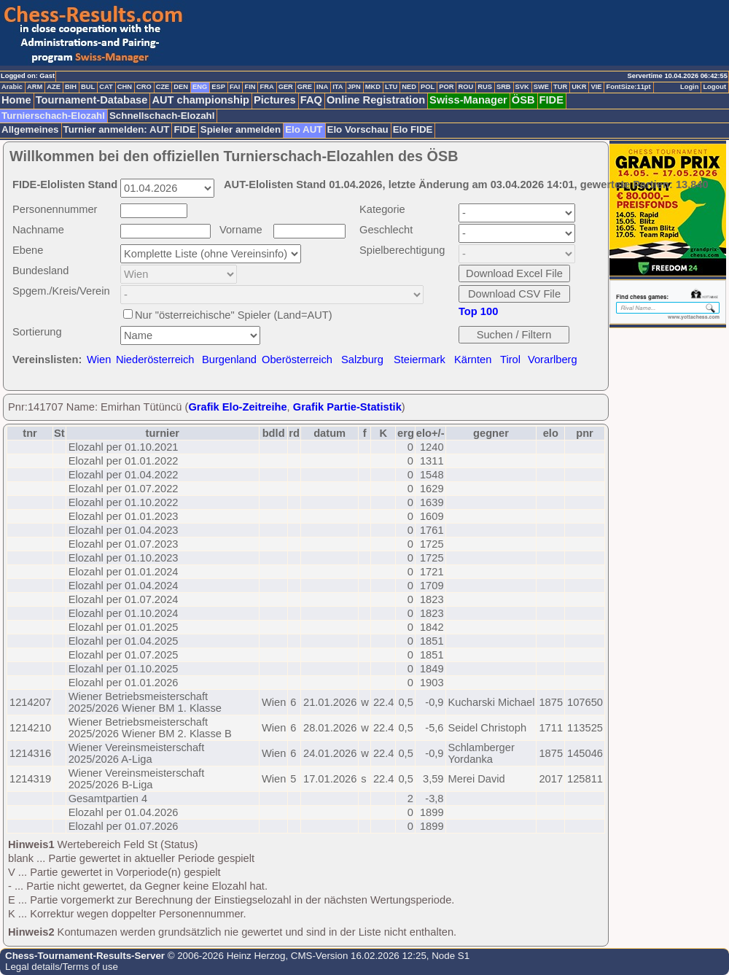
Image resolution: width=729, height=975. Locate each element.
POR (446, 86)
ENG (199, 86)
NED (409, 86)
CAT (105, 86)
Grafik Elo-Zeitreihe (237, 407)
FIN (249, 86)
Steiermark (419, 359)
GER (285, 86)
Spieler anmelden (240, 129)
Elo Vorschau (358, 129)
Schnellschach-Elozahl (161, 115)
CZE (163, 86)
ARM (34, 86)
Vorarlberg (552, 359)
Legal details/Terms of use (61, 966)
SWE (541, 86)
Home (16, 100)
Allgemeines (30, 129)
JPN (354, 86)
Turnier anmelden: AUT (116, 129)
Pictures (275, 100)
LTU (391, 86)
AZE (54, 86)
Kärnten (472, 359)
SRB (503, 86)
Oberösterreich (297, 359)
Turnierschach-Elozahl (53, 115)
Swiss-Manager (468, 100)
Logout (714, 86)
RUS (484, 86)
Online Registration (376, 100)
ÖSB (523, 100)
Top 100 (478, 311)
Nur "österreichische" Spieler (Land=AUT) (233, 315)
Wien (99, 359)
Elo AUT (303, 129)
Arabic (12, 86)
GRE (304, 86)
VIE (595, 86)
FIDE (551, 100)
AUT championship (200, 100)
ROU (465, 86)
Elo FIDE (413, 129)
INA (322, 86)
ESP (218, 86)
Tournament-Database (92, 100)
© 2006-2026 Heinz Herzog (225, 955)
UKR (579, 86)
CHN (124, 86)
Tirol (510, 359)
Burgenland (229, 359)
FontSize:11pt (628, 86)
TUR (560, 86)
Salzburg (362, 359)
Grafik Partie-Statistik (347, 407)
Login (689, 86)
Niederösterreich (155, 359)
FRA (266, 86)
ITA (337, 86)
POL (427, 86)
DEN (181, 86)
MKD (373, 86)
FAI (235, 86)
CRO (144, 86)
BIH (71, 86)
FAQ (311, 100)
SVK (522, 86)
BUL (88, 86)
